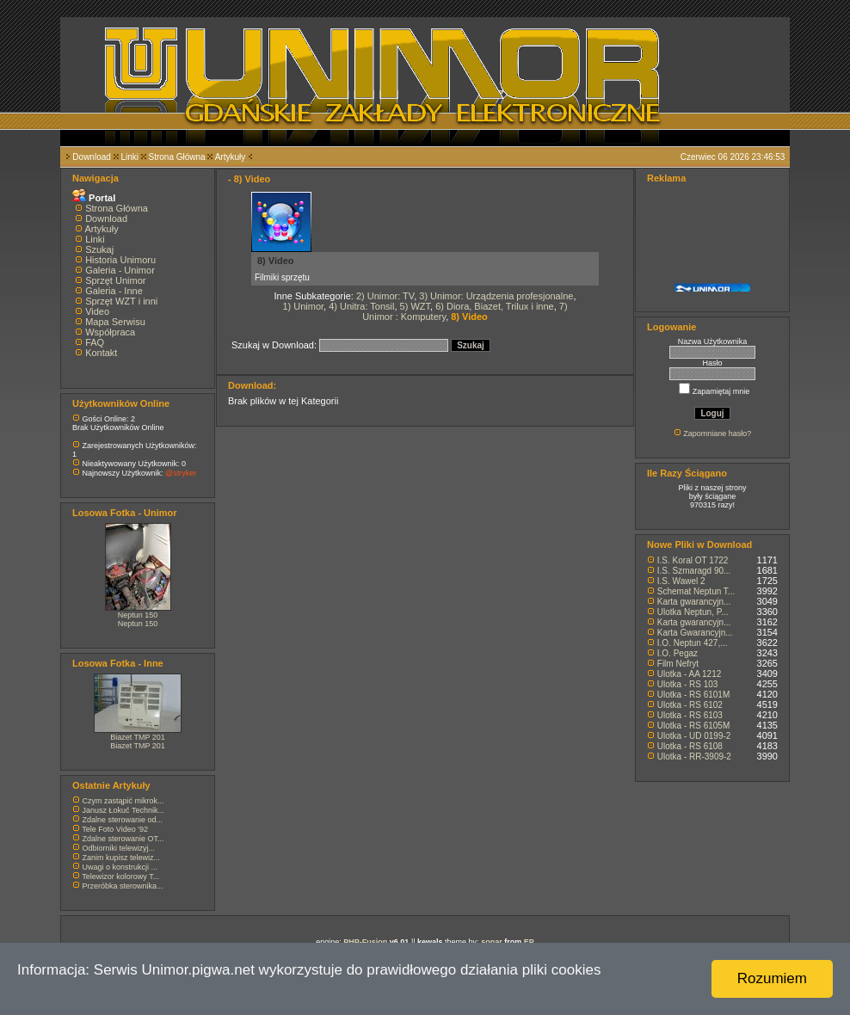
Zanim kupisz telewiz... (122, 857)
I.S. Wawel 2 (681, 581)
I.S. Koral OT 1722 (693, 560)
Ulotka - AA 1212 (689, 674)
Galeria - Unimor (120, 270)
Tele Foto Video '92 (115, 829)
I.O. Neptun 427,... (692, 643)
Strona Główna (177, 157)
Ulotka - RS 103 (687, 684)
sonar (491, 942)
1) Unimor (302, 306)
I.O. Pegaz (677, 653)
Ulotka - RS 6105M (693, 725)
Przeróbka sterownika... (123, 886)
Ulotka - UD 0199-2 (694, 736)
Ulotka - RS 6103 (690, 715)
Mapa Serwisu (115, 322)
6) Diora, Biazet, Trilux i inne (494, 306)
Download (91, 157)
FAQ (94, 342)
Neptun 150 (138, 615)
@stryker (180, 473)
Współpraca (110, 332)
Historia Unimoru (120, 260)
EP (529, 942)
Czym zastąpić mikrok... (123, 801)
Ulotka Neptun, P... (693, 612)
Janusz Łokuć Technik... (123, 810)
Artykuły (230, 157)
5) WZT (415, 306)
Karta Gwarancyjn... (695, 632)
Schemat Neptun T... (696, 591)
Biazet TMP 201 (137, 737)
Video (97, 311)
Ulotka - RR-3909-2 (694, 756)
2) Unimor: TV (385, 296)
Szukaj (99, 249)
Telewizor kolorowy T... (120, 876)
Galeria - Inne (114, 291)
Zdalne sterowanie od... (123, 819)
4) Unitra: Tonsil (361, 306)
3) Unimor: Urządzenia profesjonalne (496, 296)
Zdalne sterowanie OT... (123, 838)
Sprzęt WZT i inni (121, 301)
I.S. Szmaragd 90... (694, 570)
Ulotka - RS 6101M (693, 694)
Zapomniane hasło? (717, 433)
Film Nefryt (678, 663)
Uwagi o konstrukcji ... (120, 867)
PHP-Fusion (365, 942)
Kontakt (101, 353)
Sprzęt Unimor (115, 280)
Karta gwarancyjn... (694, 601)
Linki (129, 157)
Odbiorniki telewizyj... (119, 848)
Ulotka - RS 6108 (690, 746)
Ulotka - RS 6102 (690, 705)
